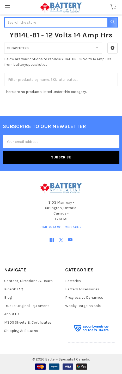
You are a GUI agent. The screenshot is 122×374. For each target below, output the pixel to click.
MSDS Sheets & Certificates (27, 322)
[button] (112, 48)
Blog (8, 297)
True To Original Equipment (26, 306)
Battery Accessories (82, 289)
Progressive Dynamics (84, 297)
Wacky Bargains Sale (83, 306)
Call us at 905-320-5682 (61, 227)
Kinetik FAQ (13, 289)
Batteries (73, 281)
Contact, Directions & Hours (28, 281)
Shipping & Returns (21, 331)
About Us (12, 314)
